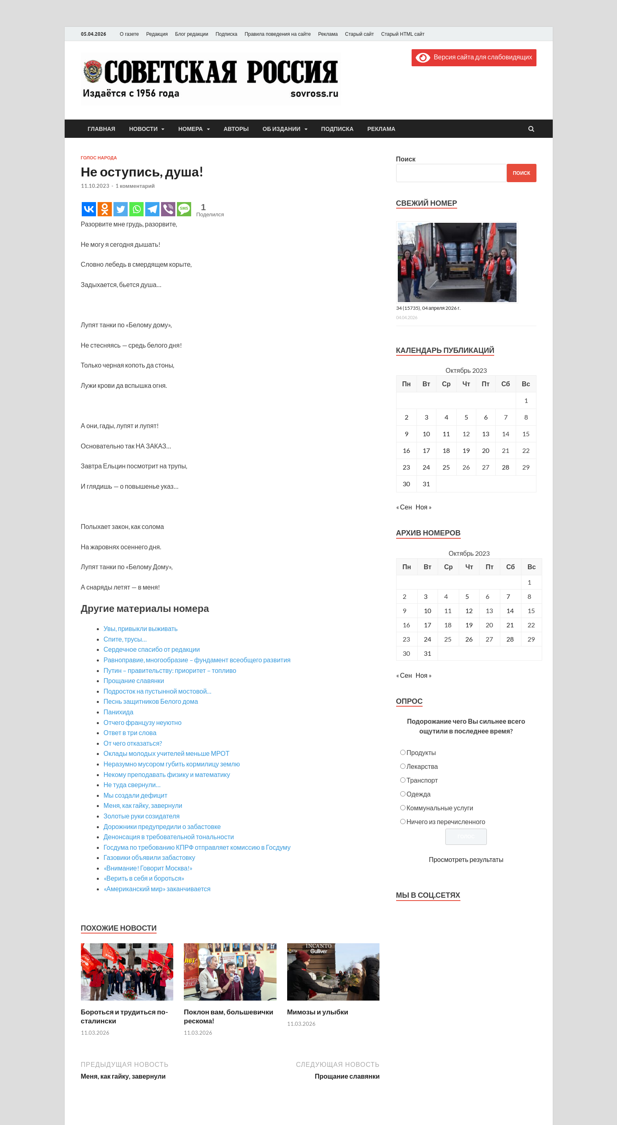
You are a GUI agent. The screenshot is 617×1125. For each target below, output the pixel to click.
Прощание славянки (134, 680)
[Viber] (168, 209)
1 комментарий (135, 186)
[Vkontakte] (89, 209)
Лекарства (422, 766)
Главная (102, 129)
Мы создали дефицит (136, 795)
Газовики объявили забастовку (149, 857)
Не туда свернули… (132, 784)
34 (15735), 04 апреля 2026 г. (428, 308)
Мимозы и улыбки (318, 1011)
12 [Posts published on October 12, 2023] (469, 610)
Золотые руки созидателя (142, 816)
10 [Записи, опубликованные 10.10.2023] (426, 433)
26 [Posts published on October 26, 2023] (469, 639)
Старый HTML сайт (402, 34)
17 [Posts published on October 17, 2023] (427, 625)
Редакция (157, 34)
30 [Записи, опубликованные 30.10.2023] (406, 483)
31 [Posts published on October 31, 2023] (427, 653)
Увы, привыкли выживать (141, 628)
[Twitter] (120, 209)
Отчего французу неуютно (143, 722)
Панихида (118, 712)
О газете (129, 34)
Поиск (406, 159)
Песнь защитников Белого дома (151, 701)
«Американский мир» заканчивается (157, 888)
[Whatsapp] (136, 209)
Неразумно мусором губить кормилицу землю (172, 764)
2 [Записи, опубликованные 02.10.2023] (406, 417)
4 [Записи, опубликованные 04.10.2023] (446, 417)
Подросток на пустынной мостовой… (158, 691)
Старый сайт (359, 34)
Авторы (236, 129)
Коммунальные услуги (440, 808)
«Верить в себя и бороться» (144, 878)
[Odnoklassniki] (105, 209)
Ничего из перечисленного (446, 821)
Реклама (328, 34)
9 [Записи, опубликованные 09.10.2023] (406, 433)
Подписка (226, 34)
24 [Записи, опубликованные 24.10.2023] (426, 467)
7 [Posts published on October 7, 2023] (508, 596)
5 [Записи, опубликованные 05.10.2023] (466, 417)
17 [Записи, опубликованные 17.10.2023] (426, 450)
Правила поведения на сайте (277, 34)
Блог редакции (191, 34)
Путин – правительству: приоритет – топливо (170, 670)
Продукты (421, 752)
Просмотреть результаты (466, 859)
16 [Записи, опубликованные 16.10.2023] (406, 450)
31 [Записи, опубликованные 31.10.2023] (426, 483)
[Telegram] (152, 209)
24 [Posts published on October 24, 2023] (427, 639)
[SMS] (184, 209)
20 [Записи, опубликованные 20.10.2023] (485, 450)
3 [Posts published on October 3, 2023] (425, 596)
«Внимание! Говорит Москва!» (148, 868)
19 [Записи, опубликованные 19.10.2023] (466, 450)
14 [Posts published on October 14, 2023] (510, 610)
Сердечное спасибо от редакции (152, 649)
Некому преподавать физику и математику (167, 774)
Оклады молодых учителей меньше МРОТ (167, 753)
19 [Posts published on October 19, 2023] (469, 625)
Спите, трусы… (125, 639)
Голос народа (99, 158)
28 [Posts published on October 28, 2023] (510, 639)
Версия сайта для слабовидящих (474, 57)
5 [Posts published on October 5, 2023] (467, 596)
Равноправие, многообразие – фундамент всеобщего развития (197, 660)
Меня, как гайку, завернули (143, 805)
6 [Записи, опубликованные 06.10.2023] (486, 417)
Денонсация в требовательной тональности (169, 836)
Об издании (282, 129)
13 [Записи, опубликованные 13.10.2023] (485, 433)
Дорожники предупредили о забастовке (162, 826)
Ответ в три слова (130, 732)
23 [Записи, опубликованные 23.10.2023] (406, 467)
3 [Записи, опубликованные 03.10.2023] (426, 417)
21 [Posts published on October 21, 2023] (510, 625)
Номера (190, 129)
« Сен (404, 507)
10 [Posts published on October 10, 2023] (427, 610)
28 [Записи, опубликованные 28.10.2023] (505, 467)
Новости (143, 129)
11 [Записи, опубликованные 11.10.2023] (446, 433)
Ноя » (424, 507)
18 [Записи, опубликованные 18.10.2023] (446, 450)
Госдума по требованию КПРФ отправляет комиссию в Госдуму (197, 847)
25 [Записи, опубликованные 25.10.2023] (446, 467)
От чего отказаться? (133, 743)
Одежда (419, 794)
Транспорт (422, 780)
